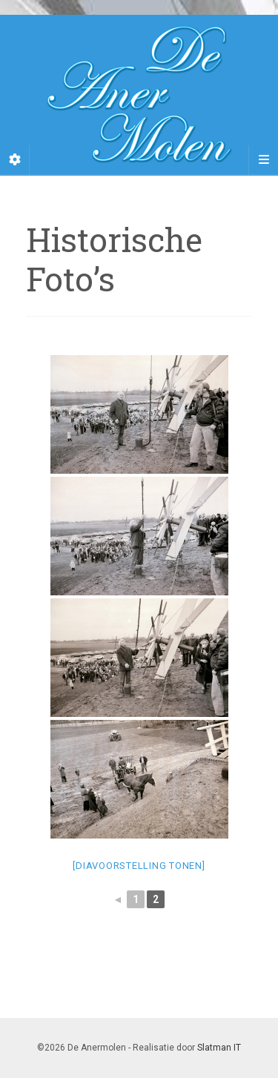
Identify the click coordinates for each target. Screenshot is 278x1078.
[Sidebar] (15, 160)
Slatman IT (219, 1047)
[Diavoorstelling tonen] (139, 865)
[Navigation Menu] (263, 160)
